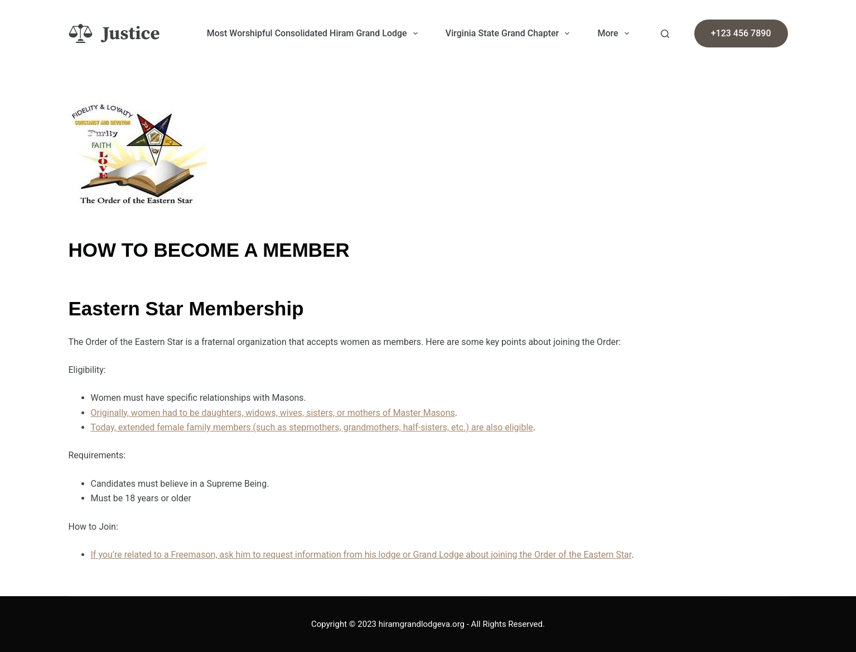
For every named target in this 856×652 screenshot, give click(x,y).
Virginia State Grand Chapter (510, 33)
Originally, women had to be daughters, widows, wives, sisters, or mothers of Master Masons (273, 413)
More (615, 33)
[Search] (665, 34)
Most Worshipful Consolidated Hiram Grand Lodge (314, 33)
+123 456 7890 (741, 33)
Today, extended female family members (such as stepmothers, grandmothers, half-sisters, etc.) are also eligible (312, 427)
